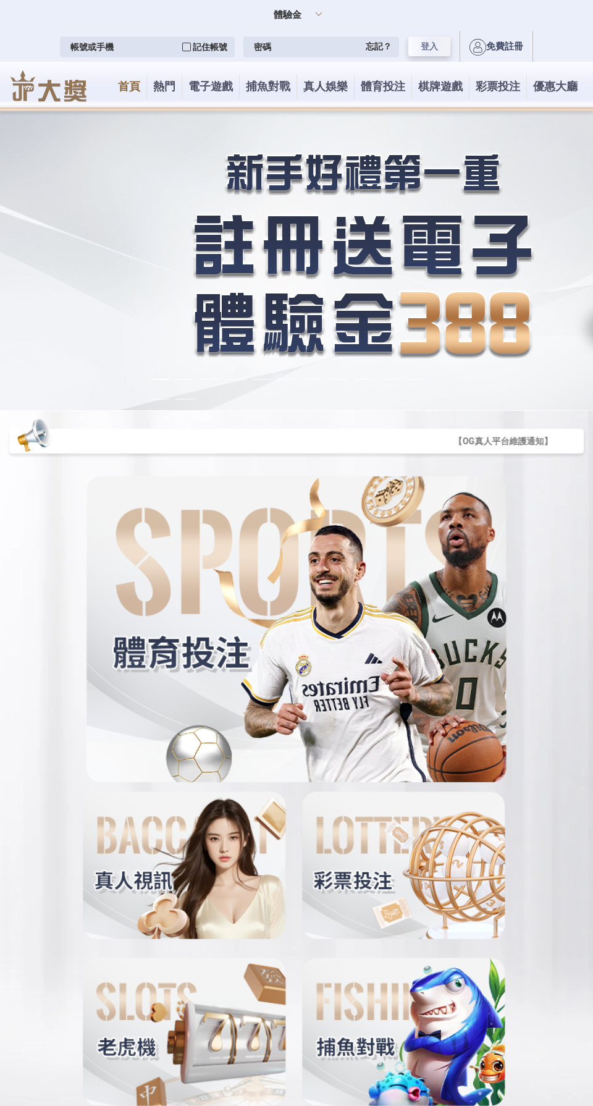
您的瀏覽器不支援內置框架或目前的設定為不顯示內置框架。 (296, 553)
